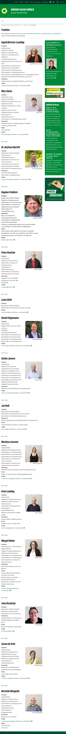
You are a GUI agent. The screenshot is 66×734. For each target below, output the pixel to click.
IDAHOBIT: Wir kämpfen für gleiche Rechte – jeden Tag (54, 156)
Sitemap (27, 2)
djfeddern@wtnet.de (7, 240)
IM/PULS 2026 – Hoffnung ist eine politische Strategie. (52, 110)
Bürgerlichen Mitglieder (52, 33)
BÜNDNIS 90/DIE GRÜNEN (22, 9)
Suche (31, 2)
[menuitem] (16, 2)
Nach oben (4, 141)
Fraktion (26, 25)
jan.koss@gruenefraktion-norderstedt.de (13, 429)
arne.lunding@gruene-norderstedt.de (12, 528)
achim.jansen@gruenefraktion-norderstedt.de (14, 393)
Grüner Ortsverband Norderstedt (11, 25)
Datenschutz (45, 2)
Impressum (37, 2)
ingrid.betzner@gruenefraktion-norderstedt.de (15, 85)
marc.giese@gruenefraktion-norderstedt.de (14, 134)
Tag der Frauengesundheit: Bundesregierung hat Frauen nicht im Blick (53, 133)
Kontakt (21, 2)
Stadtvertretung (34, 33)
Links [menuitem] (61, 2)
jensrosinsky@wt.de (7, 631)
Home (16, 2)
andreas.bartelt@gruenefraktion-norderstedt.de (15, 179)
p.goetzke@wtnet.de (7, 287)
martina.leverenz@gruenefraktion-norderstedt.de (15, 478)
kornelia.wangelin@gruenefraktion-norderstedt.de (16, 721)
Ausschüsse (21, 33)
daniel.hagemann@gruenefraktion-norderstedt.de (16, 345)
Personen (33, 25)
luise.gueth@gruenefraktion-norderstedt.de (14, 312)
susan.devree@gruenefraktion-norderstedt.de (14, 678)
